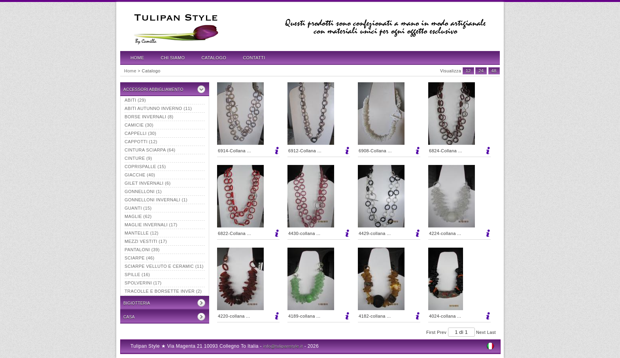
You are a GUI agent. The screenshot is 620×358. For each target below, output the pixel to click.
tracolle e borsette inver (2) (163, 291)
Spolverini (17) (143, 282)
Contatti (254, 57)
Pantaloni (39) (142, 249)
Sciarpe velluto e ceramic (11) (164, 266)
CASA (129, 317)
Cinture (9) (138, 158)
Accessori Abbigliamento (153, 89)
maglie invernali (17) (151, 224)
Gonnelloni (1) (143, 191)
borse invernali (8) (149, 116)
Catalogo (214, 57)
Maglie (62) (138, 216)
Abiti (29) (135, 100)
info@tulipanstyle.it (283, 346)
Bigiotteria (136, 303)
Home (137, 57)
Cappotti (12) (141, 141)
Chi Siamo (173, 57)
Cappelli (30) (140, 133)
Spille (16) (137, 274)
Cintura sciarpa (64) (150, 150)
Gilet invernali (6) (148, 183)
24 (481, 70)
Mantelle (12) (142, 233)
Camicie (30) (139, 125)
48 (494, 70)
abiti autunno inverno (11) (158, 108)
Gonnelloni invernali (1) (156, 199)
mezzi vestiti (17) (146, 241)
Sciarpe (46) (140, 258)
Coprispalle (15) (145, 166)
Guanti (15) (138, 208)
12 (468, 70)
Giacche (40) (140, 174)
